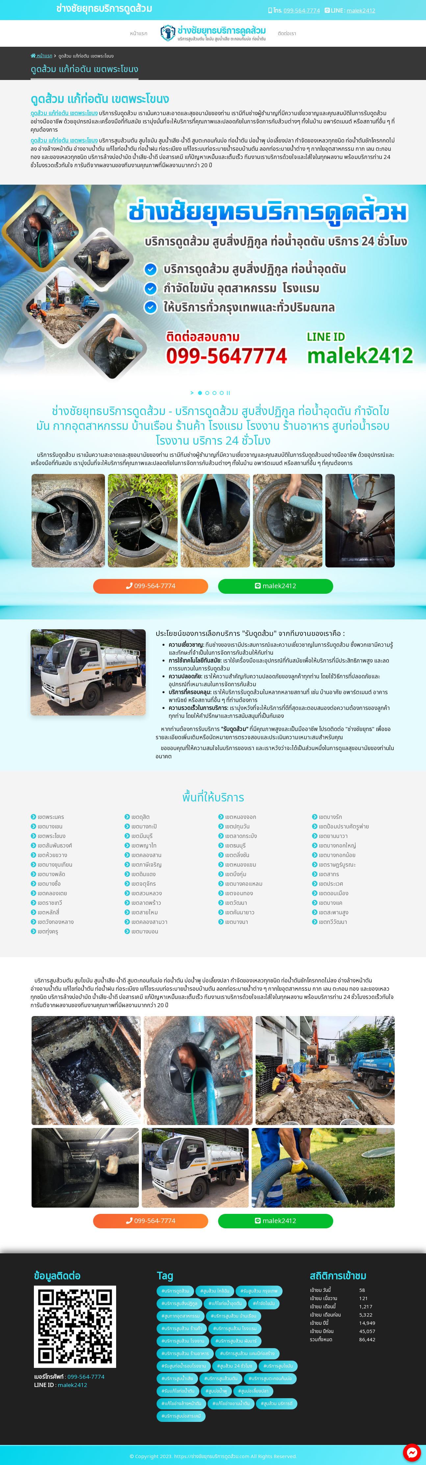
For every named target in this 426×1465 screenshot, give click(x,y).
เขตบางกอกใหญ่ (337, 846)
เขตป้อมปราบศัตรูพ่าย (344, 827)
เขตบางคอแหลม (244, 884)
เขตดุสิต (140, 817)
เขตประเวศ (331, 884)
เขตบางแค (330, 903)
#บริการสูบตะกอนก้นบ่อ (270, 1378)
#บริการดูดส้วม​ (175, 1291)
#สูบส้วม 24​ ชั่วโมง (234, 1366)
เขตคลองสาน (146, 855)
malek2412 (361, 11)
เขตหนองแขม (240, 865)
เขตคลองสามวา (149, 922)
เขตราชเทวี (50, 903)
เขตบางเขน (50, 827)
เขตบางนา (236, 922)
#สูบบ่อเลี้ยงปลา (253, 1391)
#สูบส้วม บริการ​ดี (276, 1403)
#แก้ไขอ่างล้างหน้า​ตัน (181, 1403)
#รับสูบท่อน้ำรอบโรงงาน (184, 1366)
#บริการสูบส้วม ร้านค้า (182, 1328)
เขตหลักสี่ (48, 912)
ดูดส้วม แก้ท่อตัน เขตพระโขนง (64, 113)
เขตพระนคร (51, 817)
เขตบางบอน (144, 932)
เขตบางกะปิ (144, 827)
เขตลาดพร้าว (146, 903)
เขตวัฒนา (236, 903)
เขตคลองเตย (52, 893)
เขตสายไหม (144, 912)
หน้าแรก (138, 34)
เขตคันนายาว (240, 912)
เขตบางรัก (330, 817)
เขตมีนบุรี (142, 836)
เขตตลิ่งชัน (237, 855)
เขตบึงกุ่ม (235, 874)
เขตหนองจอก (240, 817)
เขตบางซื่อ (49, 884)
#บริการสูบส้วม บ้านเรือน (233, 1316)
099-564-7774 (302, 11)
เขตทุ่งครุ (48, 932)
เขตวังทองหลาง (56, 922)
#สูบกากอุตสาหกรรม (181, 1316)
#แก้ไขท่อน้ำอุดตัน (225, 1303)
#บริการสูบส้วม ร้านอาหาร (185, 1353)
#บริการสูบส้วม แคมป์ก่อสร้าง (247, 1353)
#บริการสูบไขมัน (278, 1366)
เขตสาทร (329, 874)
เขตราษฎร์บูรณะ (337, 865)
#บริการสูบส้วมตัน (221, 1378)
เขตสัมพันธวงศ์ (55, 846)
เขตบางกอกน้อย (337, 855)
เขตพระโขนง (51, 836)
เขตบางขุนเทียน (55, 865)
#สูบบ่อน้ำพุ (216, 1391)
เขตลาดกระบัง (241, 836)
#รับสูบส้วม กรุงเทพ (259, 1291)
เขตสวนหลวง (146, 893)
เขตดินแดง (143, 874)
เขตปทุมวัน (237, 827)
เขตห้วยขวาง (52, 855)
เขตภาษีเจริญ (146, 865)
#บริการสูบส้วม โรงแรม (235, 1328)
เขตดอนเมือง (333, 893)
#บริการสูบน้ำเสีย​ (177, 1378)
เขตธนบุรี (235, 846)
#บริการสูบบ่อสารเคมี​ (181, 1416)
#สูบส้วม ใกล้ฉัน (214, 1291)
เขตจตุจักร (143, 884)
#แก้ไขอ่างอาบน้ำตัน (231, 1403)
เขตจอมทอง (239, 893)
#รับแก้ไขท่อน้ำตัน (178, 1391)
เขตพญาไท (144, 846)
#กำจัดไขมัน (264, 1303)
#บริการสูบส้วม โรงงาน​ (183, 1341)
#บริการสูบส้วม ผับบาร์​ (236, 1341)
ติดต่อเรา (287, 34)
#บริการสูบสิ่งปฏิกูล (179, 1303)
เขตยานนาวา (333, 836)
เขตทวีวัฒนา (333, 922)
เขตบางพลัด (51, 874)
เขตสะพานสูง (333, 912)
